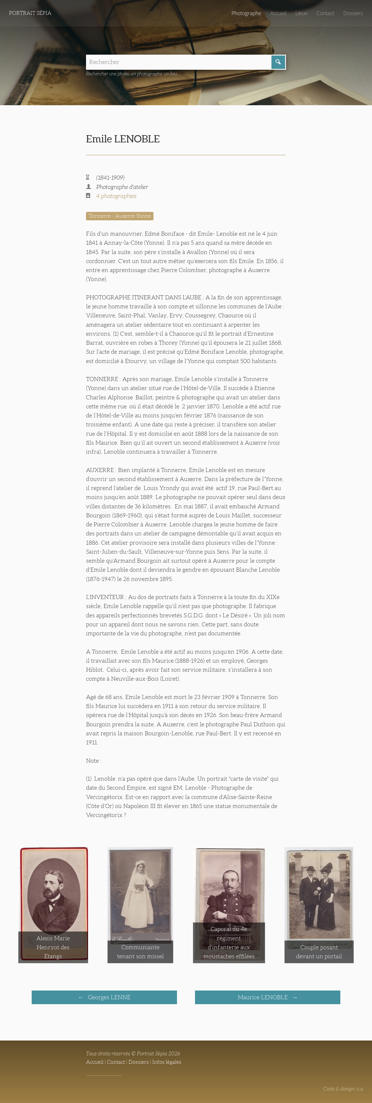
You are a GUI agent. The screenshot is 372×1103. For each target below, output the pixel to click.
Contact (325, 13)
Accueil (278, 13)
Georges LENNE (108, 997)
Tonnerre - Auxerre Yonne (120, 216)
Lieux (301, 13)
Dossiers (353, 13)
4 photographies (116, 196)
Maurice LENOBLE (263, 997)
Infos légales (166, 1062)
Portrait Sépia (30, 13)
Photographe (246, 13)
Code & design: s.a (343, 1089)
